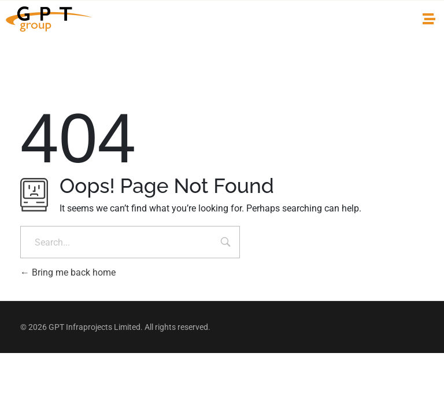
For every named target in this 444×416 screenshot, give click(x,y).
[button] (428, 19)
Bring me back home (68, 272)
